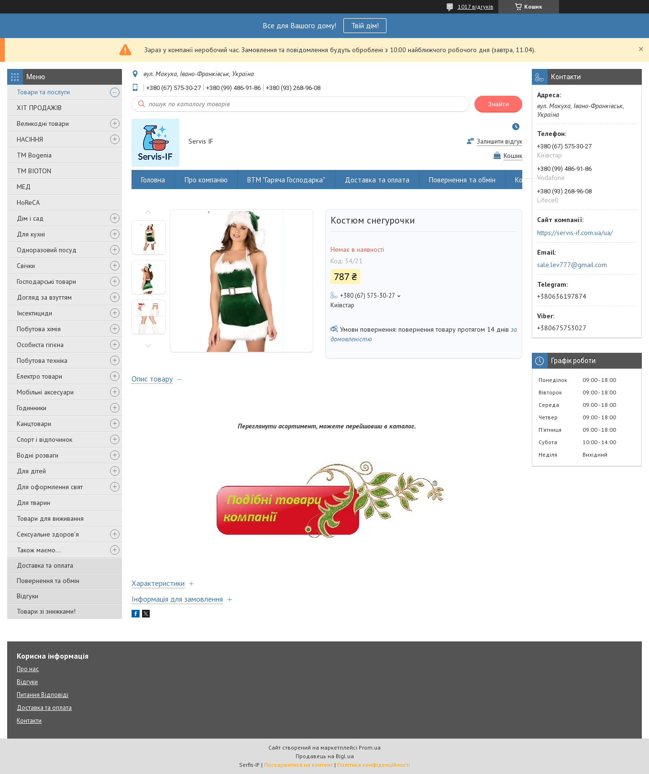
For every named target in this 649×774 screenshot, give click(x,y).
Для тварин (33, 502)
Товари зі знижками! (46, 611)
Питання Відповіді (42, 695)
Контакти (530, 179)
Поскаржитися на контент (298, 764)
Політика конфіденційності (373, 764)
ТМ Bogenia (34, 155)
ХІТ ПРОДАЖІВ (39, 107)
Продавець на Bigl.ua (325, 756)
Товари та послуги (43, 92)
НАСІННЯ (30, 139)
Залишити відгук (499, 141)
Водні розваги (37, 455)
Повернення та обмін (48, 580)
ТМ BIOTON (34, 171)
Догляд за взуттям (44, 297)
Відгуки (27, 596)
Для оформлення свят (50, 486)
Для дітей (31, 471)
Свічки (26, 265)
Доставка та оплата (45, 565)
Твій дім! (365, 25)
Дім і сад (30, 218)
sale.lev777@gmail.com (572, 264)
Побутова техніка (42, 360)
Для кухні (31, 234)
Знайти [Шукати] (498, 104)
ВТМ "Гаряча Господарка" (286, 179)
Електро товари (39, 376)
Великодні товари (43, 123)
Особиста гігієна (40, 344)
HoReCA (28, 202)
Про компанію (206, 179)
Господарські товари (46, 281)
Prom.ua (370, 747)
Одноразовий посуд (47, 250)
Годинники (31, 408)
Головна (153, 179)
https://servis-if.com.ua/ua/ (575, 232)
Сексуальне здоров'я (48, 534)
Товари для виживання (50, 518)
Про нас (28, 669)
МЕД (24, 186)
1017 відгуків (476, 6)
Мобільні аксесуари (45, 392)
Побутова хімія (39, 329)
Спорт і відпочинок (44, 439)
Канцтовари (34, 423)
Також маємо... (39, 550)
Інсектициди (34, 313)
